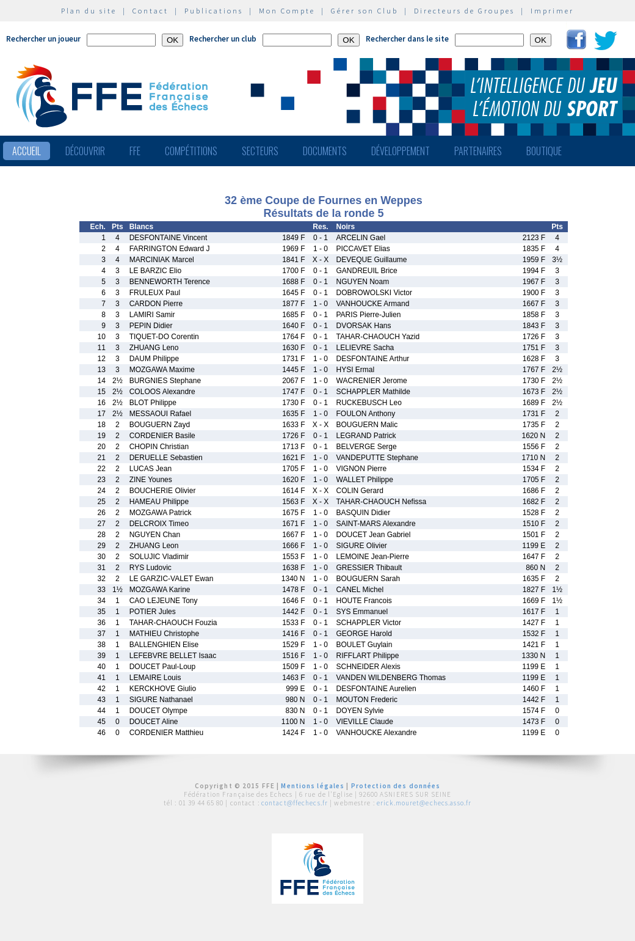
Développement (400, 151)
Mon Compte (287, 10)
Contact (150, 10)
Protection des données (396, 786)
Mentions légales (312, 786)
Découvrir (85, 151)
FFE (134, 151)
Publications (213, 10)
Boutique (544, 151)
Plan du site (89, 10)
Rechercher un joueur (43, 39)
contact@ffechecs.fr (294, 803)
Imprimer (552, 10)
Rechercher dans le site (407, 39)
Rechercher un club (222, 39)
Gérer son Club (364, 10)
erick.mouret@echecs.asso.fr (424, 803)
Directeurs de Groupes (464, 10)
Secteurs (260, 151)
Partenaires (478, 151)
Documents (325, 151)
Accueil (26, 151)
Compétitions (191, 151)
